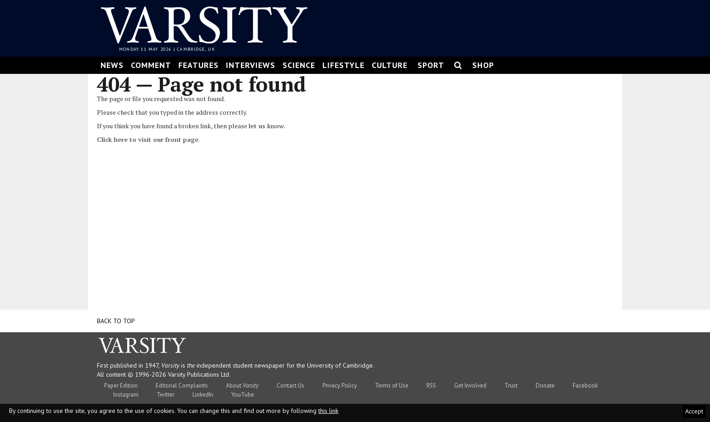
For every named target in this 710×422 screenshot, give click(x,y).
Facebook (585, 385)
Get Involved (470, 385)
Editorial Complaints (182, 385)
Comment (151, 65)
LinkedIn (202, 394)
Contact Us (290, 385)
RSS (431, 385)
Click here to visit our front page (147, 139)
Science (299, 65)
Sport (430, 65)
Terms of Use (391, 385)
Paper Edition (121, 385)
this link (328, 411)
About (242, 385)
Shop (483, 65)
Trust (511, 385)
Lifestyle (343, 65)
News (112, 65)
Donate (545, 385)
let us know (266, 125)
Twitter (165, 394)
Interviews (250, 65)
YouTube (242, 394)
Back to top (116, 321)
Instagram (126, 394)
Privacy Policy (339, 385)
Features (198, 65)
